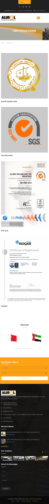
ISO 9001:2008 (6, 155)
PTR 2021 (4, 231)
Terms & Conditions (26, 501)
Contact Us (35, 501)
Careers (18, 501)
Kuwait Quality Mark (9, 101)
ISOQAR (4, 306)
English (24, 2)
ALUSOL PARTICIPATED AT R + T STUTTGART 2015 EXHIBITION (23, 432)
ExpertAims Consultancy (35, 498)
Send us (5, 488)
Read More (4, 446)
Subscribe (24, 378)
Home (2, 43)
